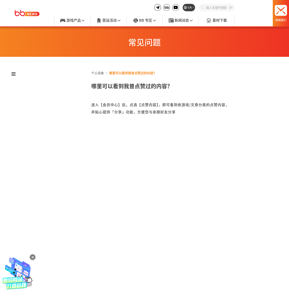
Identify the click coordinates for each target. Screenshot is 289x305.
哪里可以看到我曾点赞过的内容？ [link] (132, 72)
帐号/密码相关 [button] (44, 99)
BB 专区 (144, 20)
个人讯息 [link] (97, 72)
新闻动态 (181, 20)
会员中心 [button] (44, 112)
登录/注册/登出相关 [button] (44, 86)
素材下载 (216, 20)
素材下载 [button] (44, 124)
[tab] (45, 86)
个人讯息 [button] (44, 150)
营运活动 (108, 20)
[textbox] (47, 74)
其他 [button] (44, 191)
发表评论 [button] (44, 137)
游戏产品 (72, 20)
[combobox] (45, 74)
